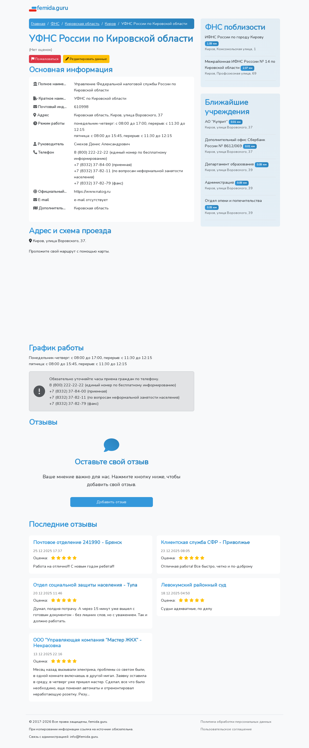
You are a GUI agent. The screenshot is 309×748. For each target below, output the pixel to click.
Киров (110, 23)
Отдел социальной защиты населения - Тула (85, 585)
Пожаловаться (44, 59)
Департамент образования (229, 164)
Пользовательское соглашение (226, 729)
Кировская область (82, 23)
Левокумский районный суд (193, 585)
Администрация (219, 182)
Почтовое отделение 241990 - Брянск (77, 542)
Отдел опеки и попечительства (233, 200)
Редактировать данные (86, 59)
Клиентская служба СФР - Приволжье (205, 542)
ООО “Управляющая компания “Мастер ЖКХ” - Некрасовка (87, 643)
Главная (38, 23)
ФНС (55, 23)
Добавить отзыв (111, 502)
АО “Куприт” (216, 121)
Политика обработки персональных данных (236, 721)
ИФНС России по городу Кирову (234, 37)
